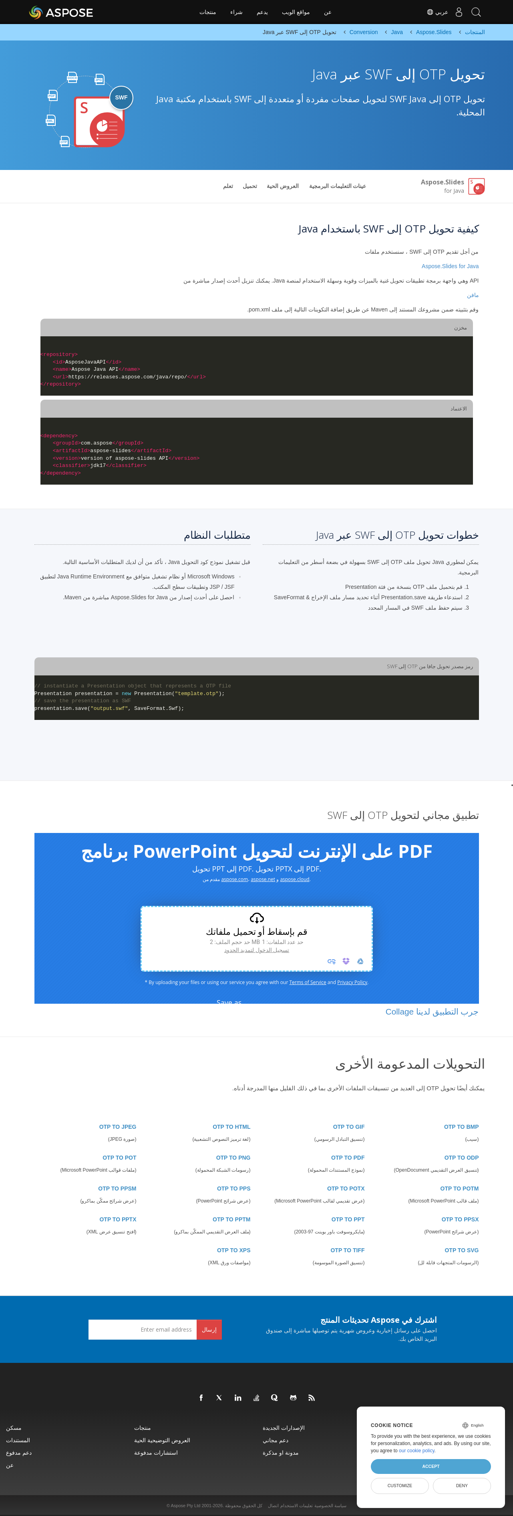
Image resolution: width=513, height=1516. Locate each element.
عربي (432, 12)
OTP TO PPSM (117, 1188)
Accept (430, 1466)
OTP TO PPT (348, 1219)
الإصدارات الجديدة (284, 1427)
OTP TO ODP (462, 1157)
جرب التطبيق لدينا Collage (432, 1011)
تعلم (228, 186)
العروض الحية (283, 186)
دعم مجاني (275, 1440)
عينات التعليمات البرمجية (337, 186)
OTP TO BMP (461, 1127)
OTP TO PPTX (117, 1219)
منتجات (207, 12)
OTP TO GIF (349, 1127)
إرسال (209, 1329)
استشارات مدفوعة (156, 1452)
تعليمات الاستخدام (296, 1505)
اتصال (273, 1505)
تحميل (250, 186)
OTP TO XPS (234, 1250)
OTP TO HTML (231, 1127)
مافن (473, 295)
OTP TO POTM (460, 1188)
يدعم (262, 12)
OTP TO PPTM (231, 1219)
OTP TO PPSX (460, 1219)
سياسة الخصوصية (330, 1505)
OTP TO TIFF (347, 1250)
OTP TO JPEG (118, 1127)
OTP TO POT (119, 1157)
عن (328, 12)
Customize (400, 1485)
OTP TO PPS (234, 1188)
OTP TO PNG (233, 1157)
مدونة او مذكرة (281, 1452)
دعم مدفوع (19, 1452)
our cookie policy (417, 1450)
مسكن (14, 1427)
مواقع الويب (296, 12)
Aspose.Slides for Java (450, 266)
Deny (462, 1485)
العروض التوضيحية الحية (162, 1440)
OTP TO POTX (346, 1188)
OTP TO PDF (348, 1157)
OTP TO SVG (462, 1250)
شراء (236, 12)
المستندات (18, 1440)
